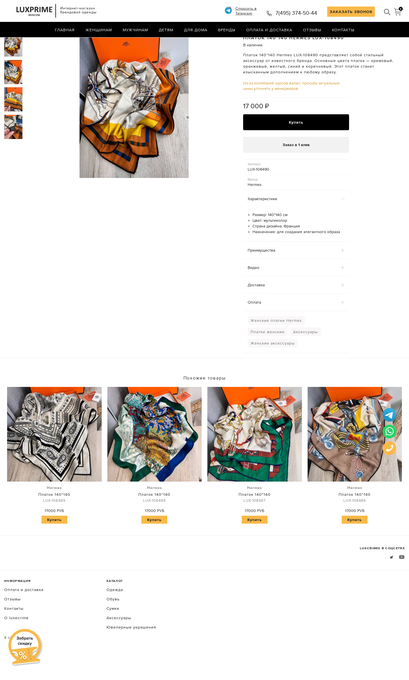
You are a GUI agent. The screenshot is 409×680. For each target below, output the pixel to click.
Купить (296, 144)
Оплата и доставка (269, 30)
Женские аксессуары (273, 366)
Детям (166, 30)
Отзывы (312, 30)
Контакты (343, 30)
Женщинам (98, 30)
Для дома (195, 30)
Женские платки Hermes (276, 343)
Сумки (113, 631)
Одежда (115, 612)
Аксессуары (305, 354)
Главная (65, 30)
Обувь (113, 621)
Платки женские (268, 354)
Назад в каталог (386, 42)
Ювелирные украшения (131, 649)
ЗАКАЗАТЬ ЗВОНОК (351, 11)
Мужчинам (135, 30)
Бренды (226, 30)
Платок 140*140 (54, 517)
